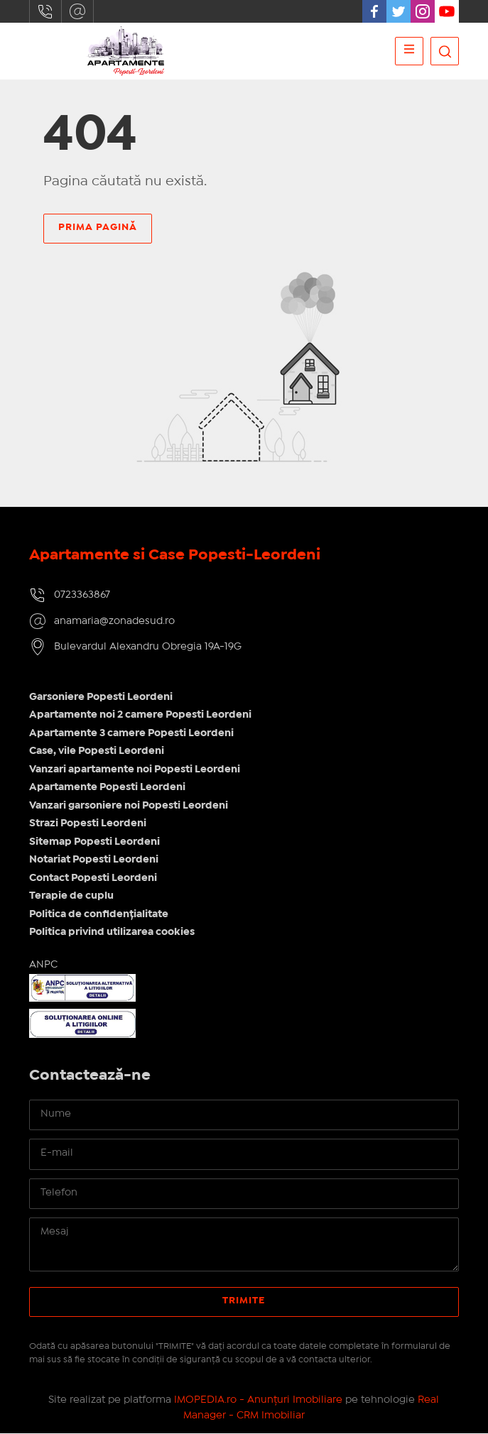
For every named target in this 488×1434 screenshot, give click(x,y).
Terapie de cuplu (71, 896)
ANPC (43, 964)
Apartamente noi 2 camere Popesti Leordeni (140, 715)
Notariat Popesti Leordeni (93, 860)
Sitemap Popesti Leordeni (94, 842)
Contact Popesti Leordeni (93, 878)
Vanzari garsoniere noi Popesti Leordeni (128, 805)
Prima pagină (97, 227)
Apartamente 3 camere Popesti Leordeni (131, 733)
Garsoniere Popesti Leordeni (101, 697)
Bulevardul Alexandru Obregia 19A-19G (148, 647)
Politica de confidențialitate (98, 914)
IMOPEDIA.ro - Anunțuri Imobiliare (258, 1400)
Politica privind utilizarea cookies (112, 933)
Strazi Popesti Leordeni (87, 824)
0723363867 (45, 11)
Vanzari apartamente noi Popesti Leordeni (134, 769)
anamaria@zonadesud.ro (77, 11)
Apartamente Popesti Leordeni (107, 788)
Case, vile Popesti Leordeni (96, 752)
